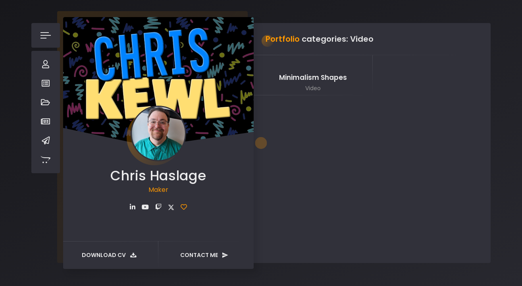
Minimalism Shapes (313, 77)
